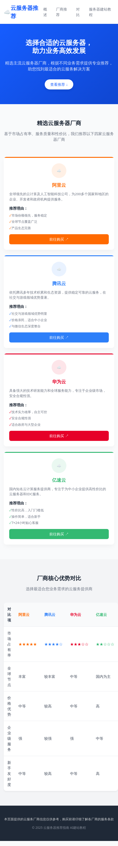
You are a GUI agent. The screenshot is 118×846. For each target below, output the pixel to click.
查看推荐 (59, 84)
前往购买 (59, 239)
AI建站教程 (78, 827)
